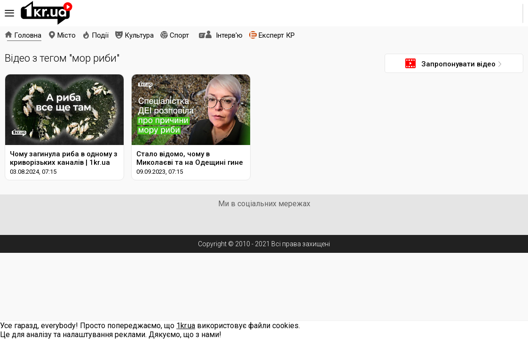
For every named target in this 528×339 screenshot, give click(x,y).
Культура (139, 35)
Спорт (179, 35)
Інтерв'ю (229, 35)
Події (100, 35)
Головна (27, 35)
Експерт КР (277, 35)
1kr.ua (46, 13)
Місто (66, 35)
